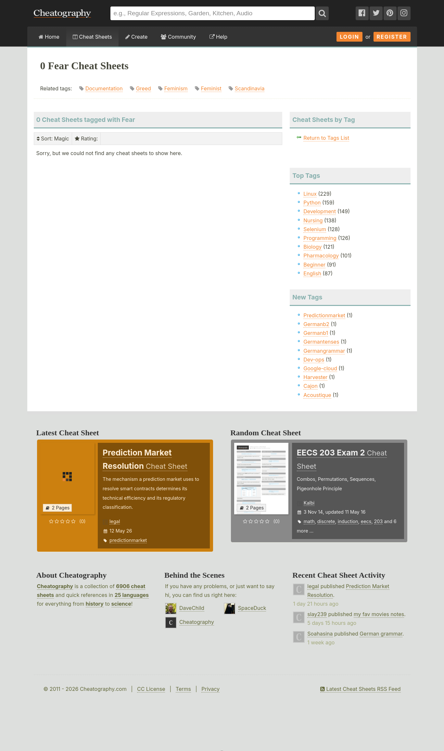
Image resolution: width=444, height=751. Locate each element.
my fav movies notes (379, 614)
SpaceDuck (252, 608)
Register (392, 36)
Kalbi (309, 503)
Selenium (314, 229)
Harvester (315, 377)
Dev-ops (313, 359)
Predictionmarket (324, 315)
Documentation (104, 88)
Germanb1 (315, 333)
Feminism (176, 88)
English (312, 273)
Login (349, 36)
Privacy (210, 689)
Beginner (314, 264)
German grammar (381, 633)
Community (178, 36)
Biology (312, 247)
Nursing (313, 220)
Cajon (310, 386)
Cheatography (55, 586)
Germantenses (321, 341)
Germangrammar (324, 351)
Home (49, 36)
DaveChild (191, 608)
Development (319, 211)
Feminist (211, 88)
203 (378, 521)
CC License (151, 689)
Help (218, 36)
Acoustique (317, 395)
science (121, 603)
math (309, 521)
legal (114, 521)
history (95, 603)
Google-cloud (320, 368)
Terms (183, 689)
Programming (319, 238)
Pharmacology (321, 255)
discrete (326, 521)
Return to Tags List (326, 138)
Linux (310, 194)
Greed (143, 88)
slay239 (317, 614)
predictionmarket (128, 540)
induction (348, 521)
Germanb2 (316, 324)
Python (312, 202)
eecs (366, 521)
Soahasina (320, 633)
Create (136, 36)
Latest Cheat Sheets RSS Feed (360, 689)
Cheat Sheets (92, 36)
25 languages (132, 595)
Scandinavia (250, 88)
